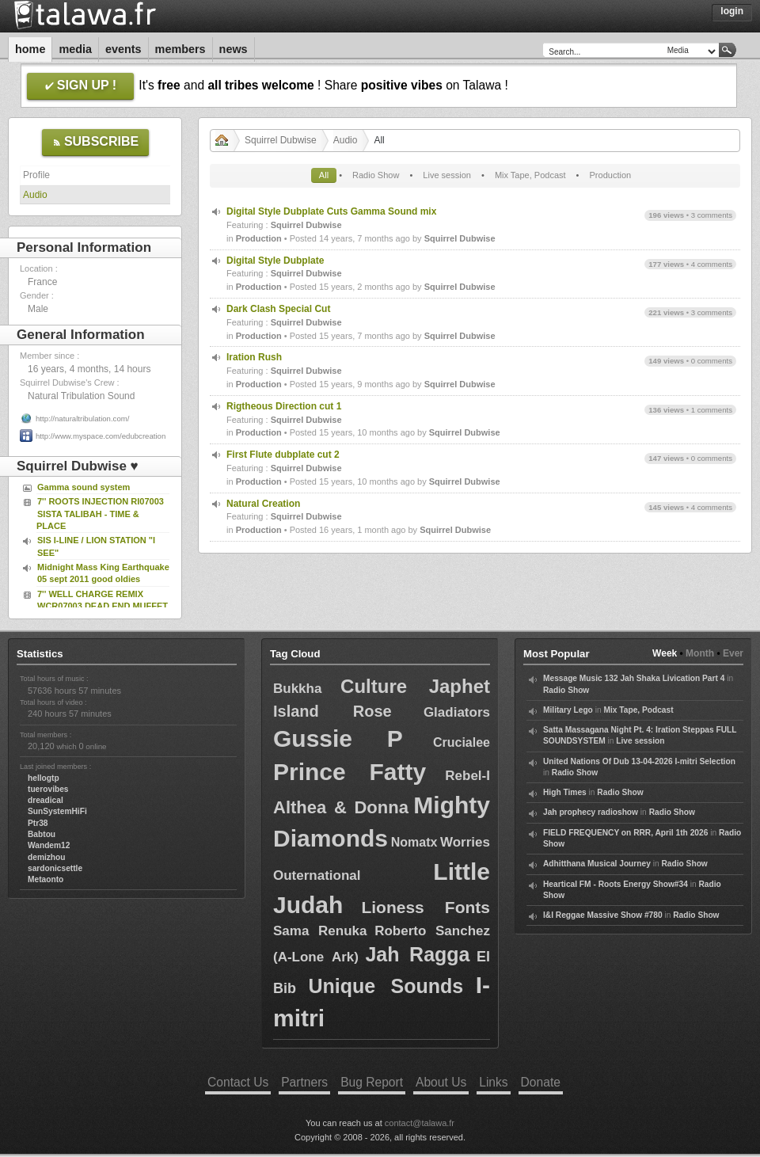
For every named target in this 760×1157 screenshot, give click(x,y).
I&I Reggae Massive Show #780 (603, 915)
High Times (565, 792)
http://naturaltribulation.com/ (82, 418)
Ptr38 (38, 823)
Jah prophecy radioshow (590, 812)
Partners (304, 1082)
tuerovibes (48, 789)
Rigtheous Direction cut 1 (283, 406)
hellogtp (43, 778)
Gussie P (338, 738)
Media (75, 49)
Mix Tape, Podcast (530, 175)
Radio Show (375, 175)
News (233, 49)
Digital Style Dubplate (275, 260)
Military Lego (568, 710)
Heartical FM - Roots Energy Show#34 (615, 884)
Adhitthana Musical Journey (597, 863)
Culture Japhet (415, 686)
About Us (441, 1082)
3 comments (711, 215)
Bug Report (371, 1082)
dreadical (45, 800)
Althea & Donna (340, 807)
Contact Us (237, 1082)
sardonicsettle (55, 868)
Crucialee (461, 742)
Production (611, 175)
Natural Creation (263, 503)
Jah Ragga (417, 954)
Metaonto (45, 879)
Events (123, 49)
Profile (36, 175)
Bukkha (297, 688)
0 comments (711, 360)
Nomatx (414, 842)
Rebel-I (467, 775)
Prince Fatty (349, 772)
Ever (733, 653)
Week (664, 653)
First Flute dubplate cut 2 (283, 454)
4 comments (711, 264)
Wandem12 (49, 845)
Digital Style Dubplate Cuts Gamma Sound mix (331, 211)
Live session (447, 175)
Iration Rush (254, 357)
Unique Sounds (385, 986)
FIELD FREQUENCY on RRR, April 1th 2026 (625, 832)
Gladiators (457, 712)
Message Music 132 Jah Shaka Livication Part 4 (633, 678)
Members (180, 49)
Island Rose (332, 711)
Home (30, 49)
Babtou (41, 834)
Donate (540, 1082)
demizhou (47, 857)
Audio (35, 194)
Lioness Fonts (425, 907)
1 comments (711, 409)
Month (700, 653)
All (324, 175)
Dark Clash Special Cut (278, 308)
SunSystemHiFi (57, 811)
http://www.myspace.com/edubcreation (100, 436)
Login (731, 11)
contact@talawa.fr (419, 1123)
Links (493, 1082)
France (42, 281)
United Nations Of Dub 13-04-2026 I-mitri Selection (639, 761)
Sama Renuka (320, 930)
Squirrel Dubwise (281, 140)
